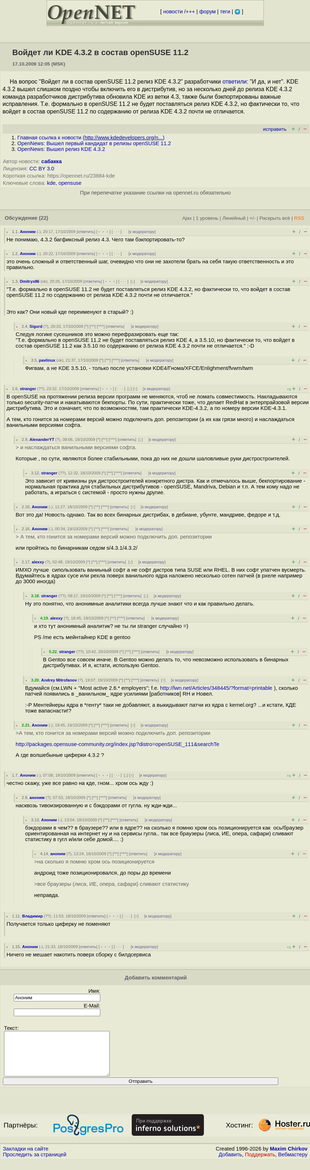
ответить (86, 231)
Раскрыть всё (274, 218)
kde (51, 183)
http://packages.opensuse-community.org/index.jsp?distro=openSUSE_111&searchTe (117, 744)
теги (225, 11)
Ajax (187, 218)
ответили (234, 82)
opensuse (70, 183)
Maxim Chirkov (288, 1157)
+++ (190, 11)
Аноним (28, 231)
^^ (93, 326)
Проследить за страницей (34, 1163)
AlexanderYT (42, 439)
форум (207, 11)
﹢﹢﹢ (103, 231)
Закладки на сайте (25, 1157)
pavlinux (47, 360)
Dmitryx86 (29, 281)
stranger (28, 389)
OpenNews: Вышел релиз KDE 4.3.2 (61, 149)
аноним (37, 797)
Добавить (230, 1163)
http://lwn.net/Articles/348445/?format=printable (216, 688)
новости (173, 11)
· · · (117, 231)
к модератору (142, 231)
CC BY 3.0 (41, 168)
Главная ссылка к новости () (91, 137)
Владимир (32, 916)
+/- (252, 218)
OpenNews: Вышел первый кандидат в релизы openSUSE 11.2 (94, 143)
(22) (43, 218)
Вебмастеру (292, 1163)
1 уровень (207, 218)
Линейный (233, 218)
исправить (275, 129)
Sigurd (36, 326)
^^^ (101, 326)
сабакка (52, 161)
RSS (299, 218)
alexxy (38, 562)
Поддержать (260, 1163)
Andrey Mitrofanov (59, 680)
